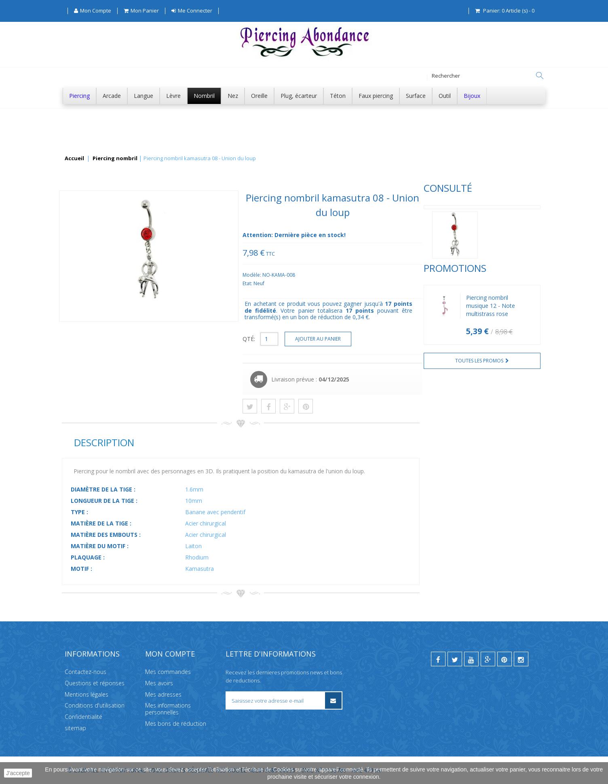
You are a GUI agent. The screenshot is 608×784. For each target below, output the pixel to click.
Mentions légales (86, 694)
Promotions (93, 295)
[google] (488, 659)
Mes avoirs (159, 683)
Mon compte (170, 654)
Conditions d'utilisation (95, 705)
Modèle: (373, 274)
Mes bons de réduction (175, 723)
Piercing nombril (115, 158)
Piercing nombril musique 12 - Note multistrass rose (128, 333)
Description (224, 442)
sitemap (75, 728)
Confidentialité (83, 716)
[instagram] (521, 659)
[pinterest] (504, 659)
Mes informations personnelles (168, 708)
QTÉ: (369, 339)
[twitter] (455, 659)
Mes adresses (163, 694)
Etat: (368, 283)
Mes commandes (168, 672)
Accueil (74, 158)
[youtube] (471, 659)
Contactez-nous (85, 672)
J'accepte (18, 773)
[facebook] (438, 659)
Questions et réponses (95, 683)
